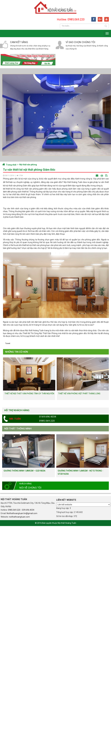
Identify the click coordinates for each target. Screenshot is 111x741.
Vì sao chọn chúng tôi (80, 42)
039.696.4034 (28, 631)
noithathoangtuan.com (19, 638)
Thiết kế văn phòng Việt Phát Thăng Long (79, 515)
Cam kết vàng (19, 42)
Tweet (7, 465)
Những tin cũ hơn (16, 473)
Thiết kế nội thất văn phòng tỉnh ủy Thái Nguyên (29, 515)
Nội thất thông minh (18, 549)
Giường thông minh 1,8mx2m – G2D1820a (24, 592)
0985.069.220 (14, 631)
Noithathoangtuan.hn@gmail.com (22, 635)
